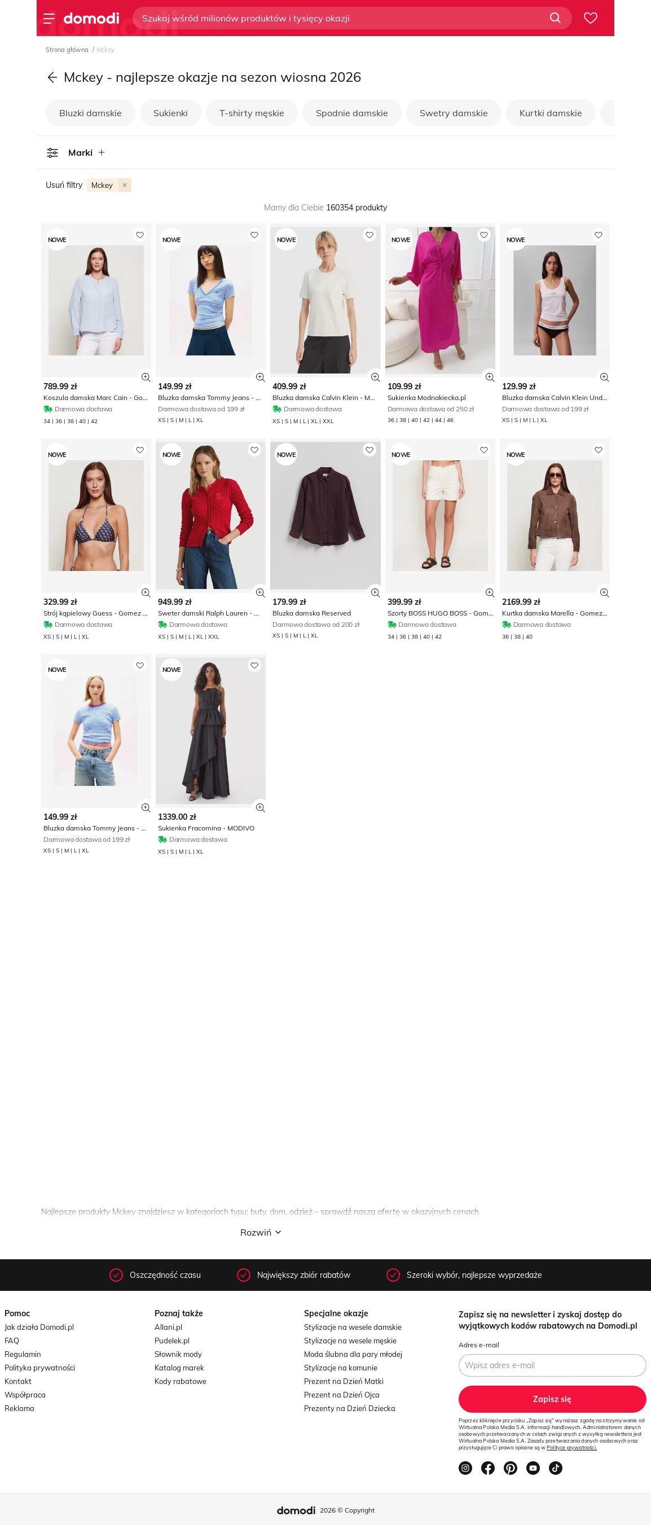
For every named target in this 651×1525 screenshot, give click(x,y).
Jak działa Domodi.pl (39, 1326)
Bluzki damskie (90, 112)
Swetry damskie (454, 112)
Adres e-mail (479, 1345)
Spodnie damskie (352, 112)
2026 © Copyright (347, 1510)
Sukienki (170, 112)
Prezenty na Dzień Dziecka (349, 1408)
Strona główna (68, 50)
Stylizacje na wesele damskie (353, 1326)
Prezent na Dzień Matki (344, 1381)
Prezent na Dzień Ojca (342, 1394)
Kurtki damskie (551, 112)
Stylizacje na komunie (340, 1367)
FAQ (12, 1340)
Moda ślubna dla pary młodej (353, 1354)
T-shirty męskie (251, 112)
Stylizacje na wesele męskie (350, 1340)
